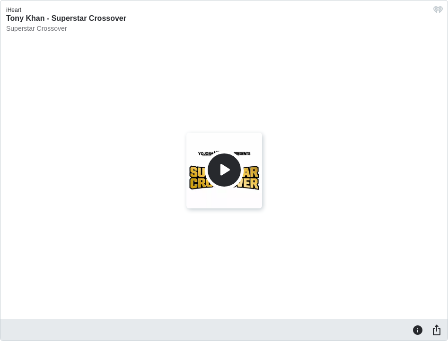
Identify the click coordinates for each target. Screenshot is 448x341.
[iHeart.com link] (438, 12)
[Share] (436, 329)
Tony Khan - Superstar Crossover (66, 18)
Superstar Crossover (36, 28)
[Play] (224, 170)
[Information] (417, 329)
